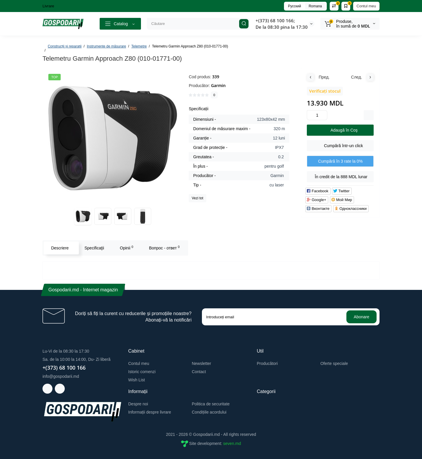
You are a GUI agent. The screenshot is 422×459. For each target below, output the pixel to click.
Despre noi (138, 404)
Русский (294, 6)
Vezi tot (197, 198)
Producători (267, 363)
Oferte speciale (334, 363)
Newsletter (201, 363)
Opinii (126, 247)
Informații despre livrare (149, 412)
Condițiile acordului (209, 412)
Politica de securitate (210, 404)
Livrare (48, 6)
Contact (199, 371)
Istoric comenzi (142, 371)
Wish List (136, 380)
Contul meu (366, 6)
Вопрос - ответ (164, 247)
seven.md (232, 443)
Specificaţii (94, 248)
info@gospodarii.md (60, 376)
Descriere (60, 248)
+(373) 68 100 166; (275, 20)
